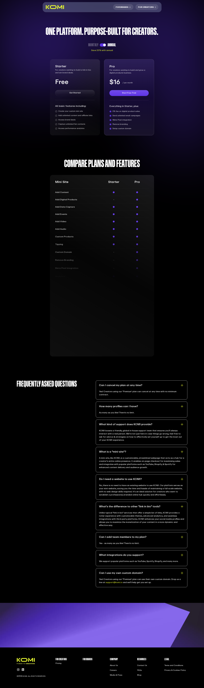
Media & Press (116, 675)
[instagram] (18, 669)
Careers (113, 670)
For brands (122, 7)
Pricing (58, 663)
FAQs (139, 670)
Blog (139, 675)
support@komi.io (114, 582)
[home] (55, 7)
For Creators (146, 7)
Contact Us (142, 665)
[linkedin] (22, 669)
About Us (114, 665)
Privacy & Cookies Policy (175, 670)
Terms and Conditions (173, 665)
